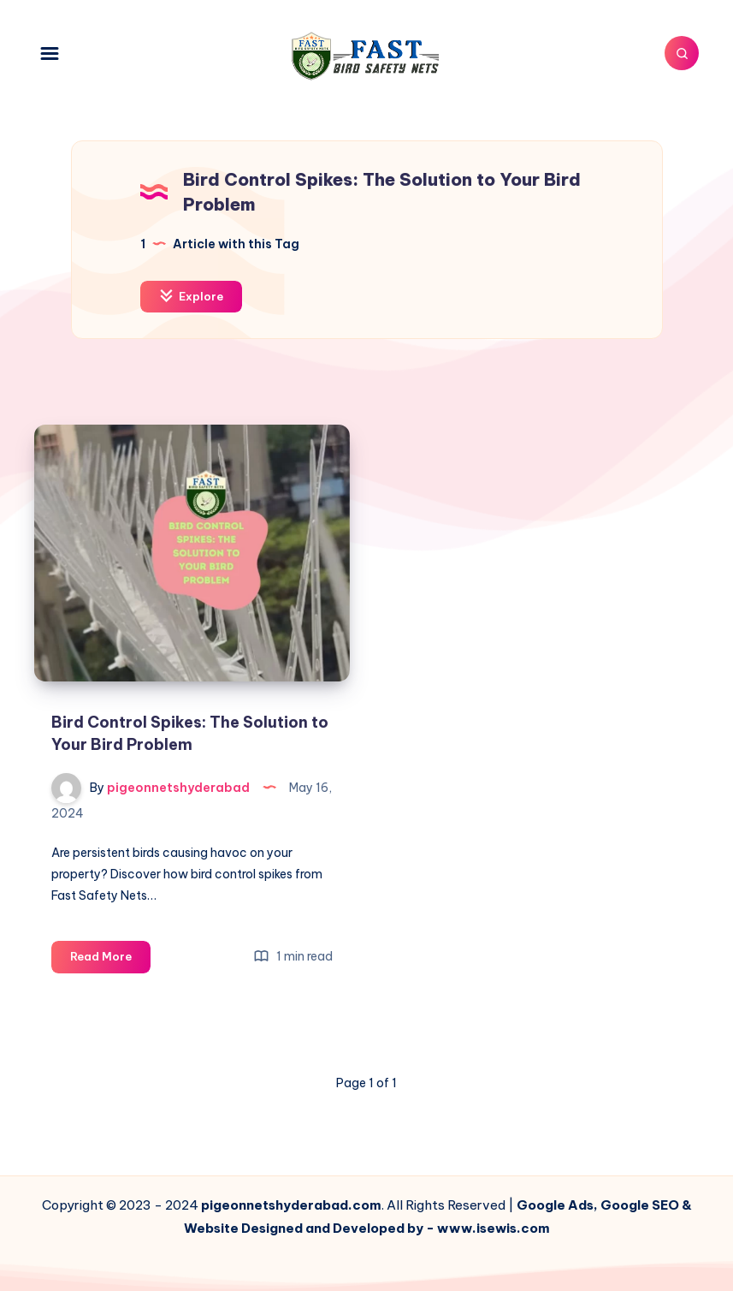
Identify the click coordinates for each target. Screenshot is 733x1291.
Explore (191, 296)
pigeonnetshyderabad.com (291, 1205)
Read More (110, 959)
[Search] (682, 53)
